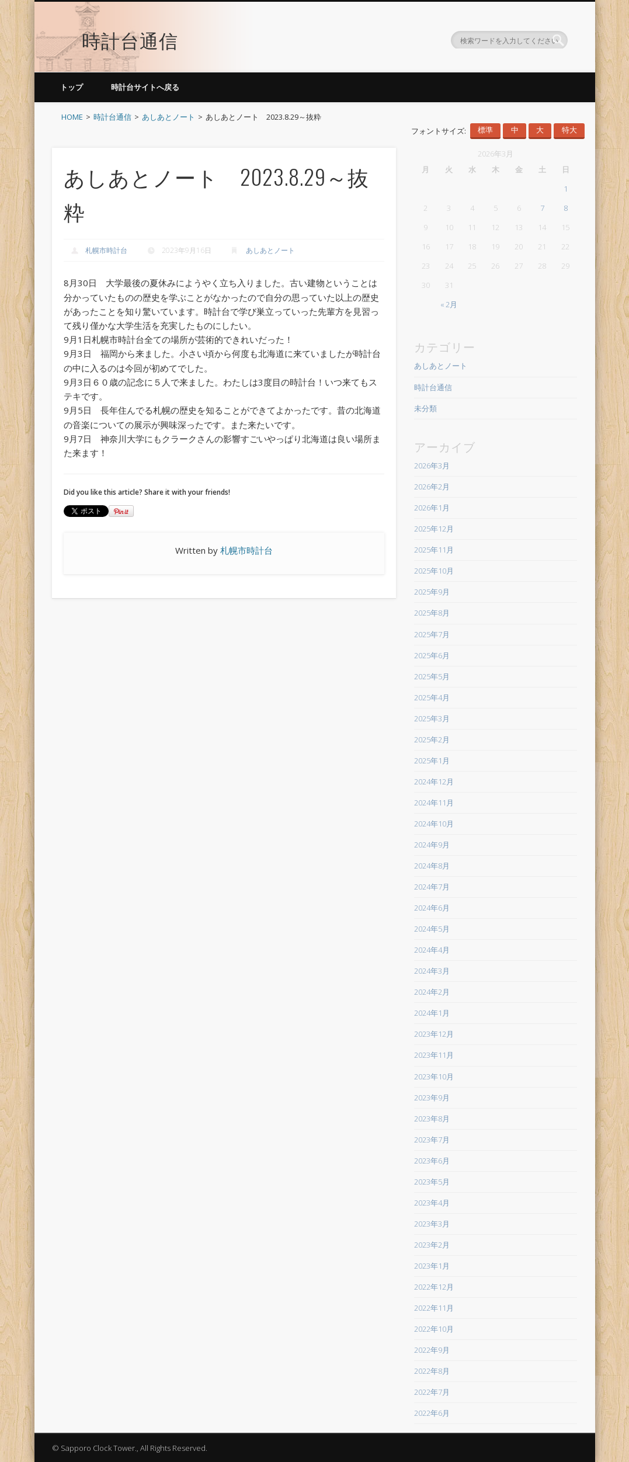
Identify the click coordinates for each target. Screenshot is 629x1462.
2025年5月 (432, 676)
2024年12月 (434, 781)
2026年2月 (432, 486)
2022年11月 (434, 1308)
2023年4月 (432, 1202)
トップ (71, 87)
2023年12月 (434, 1034)
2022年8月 (432, 1371)
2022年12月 (434, 1287)
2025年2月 (432, 739)
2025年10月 (434, 570)
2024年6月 (432, 907)
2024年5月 (432, 928)
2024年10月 (434, 823)
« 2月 (448, 304)
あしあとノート (270, 250)
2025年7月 (432, 634)
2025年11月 (434, 549)
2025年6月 (432, 655)
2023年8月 (432, 1118)
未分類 (425, 408)
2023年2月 (432, 1244)
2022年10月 (434, 1329)
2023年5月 (432, 1181)
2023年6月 (432, 1160)
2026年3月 (432, 465)
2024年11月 (434, 802)
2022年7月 (432, 1392)
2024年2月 (432, 992)
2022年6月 (432, 1413)
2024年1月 (432, 1013)
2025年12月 (434, 528)
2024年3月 (432, 971)
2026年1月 (432, 507)
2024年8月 (432, 865)
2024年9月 (432, 844)
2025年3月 (432, 718)
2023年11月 (434, 1055)
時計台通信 (130, 32)
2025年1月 (432, 760)
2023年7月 (432, 1139)
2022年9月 (432, 1350)
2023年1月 (432, 1265)
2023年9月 (432, 1097)
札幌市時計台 (106, 250)
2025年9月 (432, 591)
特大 (569, 130)
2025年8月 (432, 612)
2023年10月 (434, 1076)
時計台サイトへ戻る (145, 87)
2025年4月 (432, 697)
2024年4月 (432, 949)
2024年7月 (432, 886)
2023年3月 (432, 1223)
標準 (485, 130)
